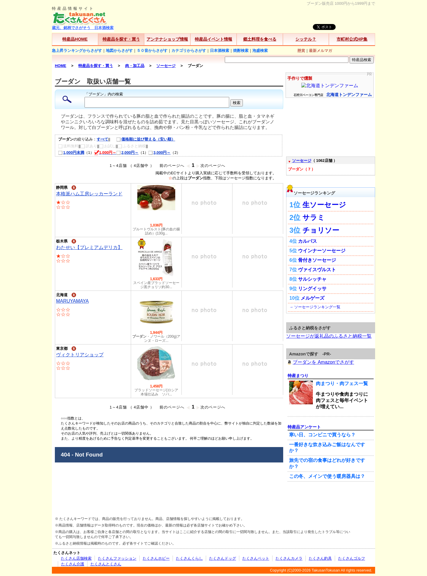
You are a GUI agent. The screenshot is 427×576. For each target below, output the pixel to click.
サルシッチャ (312, 279)
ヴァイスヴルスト (317, 269)
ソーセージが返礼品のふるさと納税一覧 (329, 336)
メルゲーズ (312, 298)
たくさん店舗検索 (76, 558)
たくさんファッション (117, 558)
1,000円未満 (71, 152)
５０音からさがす (152, 50)
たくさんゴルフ (351, 558)
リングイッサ (312, 288)
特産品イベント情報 (213, 39)
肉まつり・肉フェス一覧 (342, 383)
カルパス (307, 241)
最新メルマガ (320, 50)
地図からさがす (119, 50)
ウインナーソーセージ (321, 250)
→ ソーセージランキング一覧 (314, 307)
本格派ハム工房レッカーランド (89, 193)
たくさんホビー (156, 558)
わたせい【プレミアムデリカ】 (89, 247)
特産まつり (298, 375)
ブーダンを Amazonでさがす (320, 362)
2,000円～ (127, 152)
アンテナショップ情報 (167, 39)
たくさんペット (255, 558)
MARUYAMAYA (72, 301)
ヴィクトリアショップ (79, 354)
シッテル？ (305, 39)
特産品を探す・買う (121, 39)
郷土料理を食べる (259, 39)
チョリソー (320, 230)
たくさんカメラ (288, 558)
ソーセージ (301, 160)
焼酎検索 (240, 50)
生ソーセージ (324, 205)
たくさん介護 (72, 564)
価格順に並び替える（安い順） (142, 139)
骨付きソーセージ (317, 260)
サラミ (313, 217)
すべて (102, 139)
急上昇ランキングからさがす (77, 50)
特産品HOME (74, 39)
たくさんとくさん (105, 564)
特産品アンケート (304, 427)
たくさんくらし (189, 558)
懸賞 (301, 50)
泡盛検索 (260, 50)
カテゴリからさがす (188, 50)
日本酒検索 (219, 50)
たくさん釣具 (320, 558)
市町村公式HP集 (352, 39)
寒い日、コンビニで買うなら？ (322, 434)
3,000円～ (159, 152)
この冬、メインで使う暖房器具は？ (327, 476)
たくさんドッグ (222, 558)
